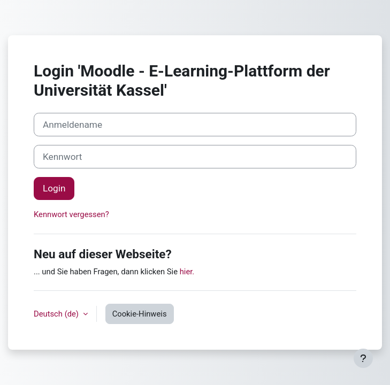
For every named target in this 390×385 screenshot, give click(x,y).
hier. (187, 271)
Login (54, 188)
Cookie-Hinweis (139, 314)
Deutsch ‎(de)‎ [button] (57, 314)
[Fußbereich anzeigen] (363, 358)
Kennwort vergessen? (71, 214)
